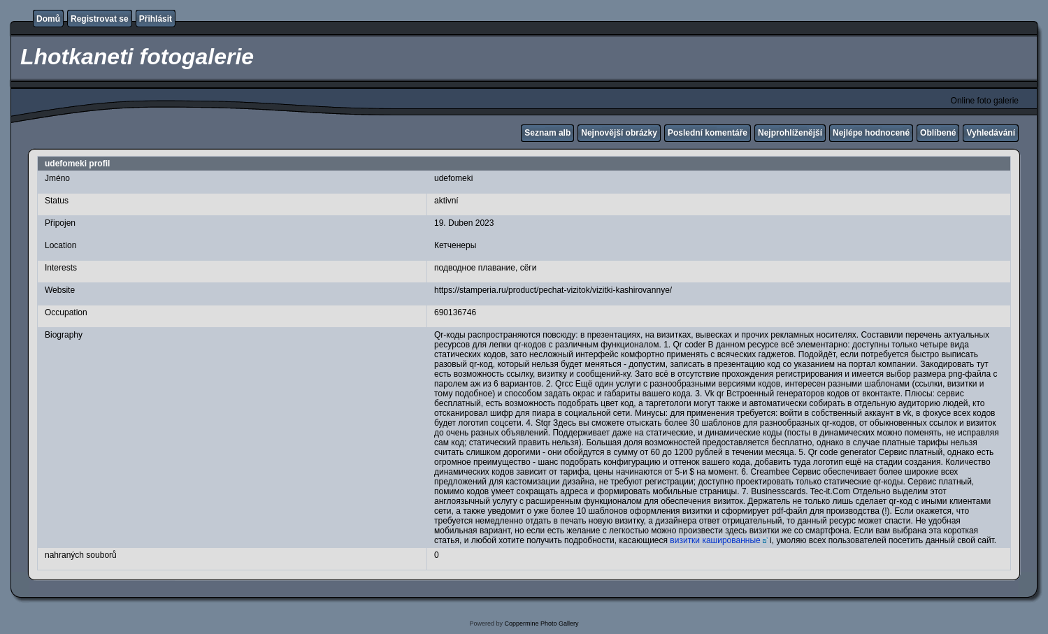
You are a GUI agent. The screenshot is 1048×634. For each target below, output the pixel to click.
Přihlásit (155, 19)
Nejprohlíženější (790, 133)
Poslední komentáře (707, 133)
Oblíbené (938, 133)
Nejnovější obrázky (619, 133)
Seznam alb (547, 133)
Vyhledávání (990, 133)
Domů (48, 19)
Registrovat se (100, 19)
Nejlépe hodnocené (871, 133)
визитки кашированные (715, 540)
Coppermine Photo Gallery (541, 623)
